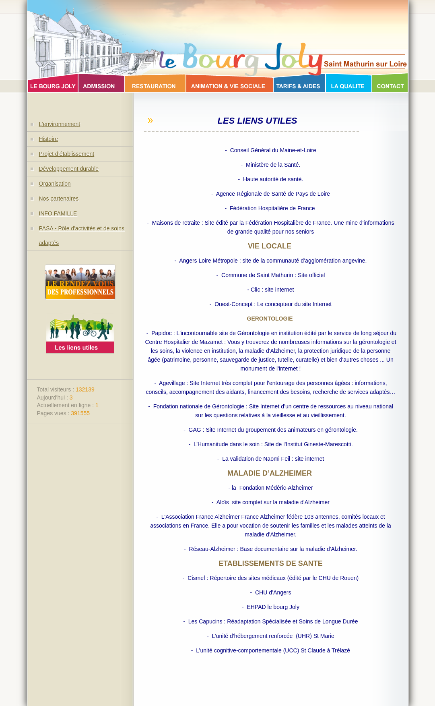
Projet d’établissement (67, 154)
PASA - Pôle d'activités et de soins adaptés (82, 235)
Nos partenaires (59, 198)
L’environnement (59, 124)
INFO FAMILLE (58, 213)
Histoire (48, 139)
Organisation (55, 183)
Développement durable (69, 169)
